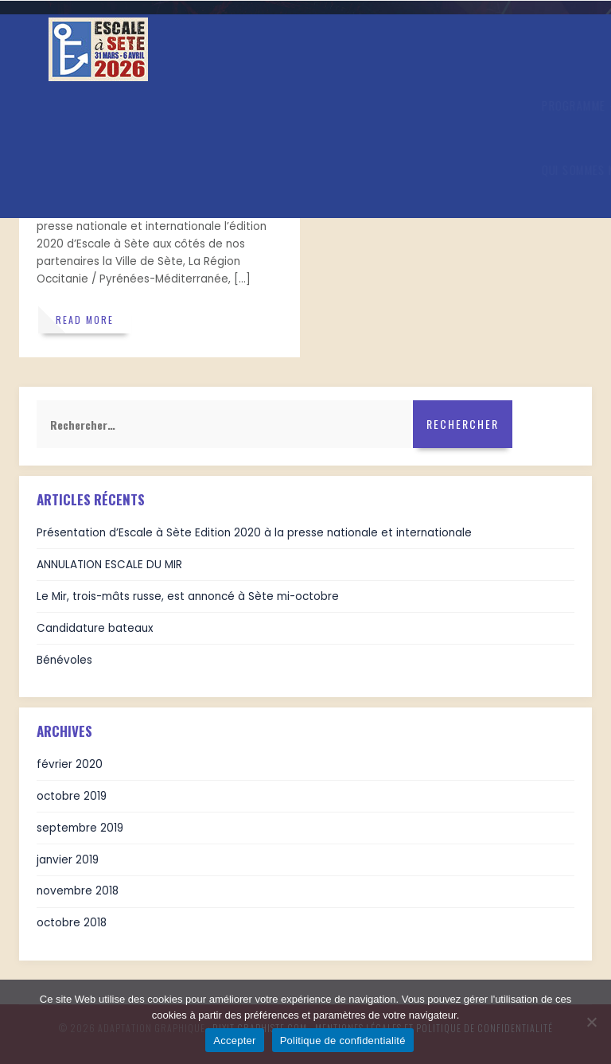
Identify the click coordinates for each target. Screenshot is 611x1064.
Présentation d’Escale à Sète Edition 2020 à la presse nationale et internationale (254, 532)
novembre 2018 (78, 890)
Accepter (234, 1040)
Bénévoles (64, 660)
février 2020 (70, 764)
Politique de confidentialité (343, 1040)
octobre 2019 (72, 796)
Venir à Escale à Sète (465, 105)
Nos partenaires (204, 169)
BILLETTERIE (296, 170)
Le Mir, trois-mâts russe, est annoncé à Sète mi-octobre (188, 596)
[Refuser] (591, 1022)
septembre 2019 (80, 828)
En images (360, 105)
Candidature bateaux (95, 628)
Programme (93, 105)
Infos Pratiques (189, 105)
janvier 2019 (68, 859)
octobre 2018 (72, 922)
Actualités (283, 105)
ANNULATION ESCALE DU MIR (109, 564)
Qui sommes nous (103, 169)
